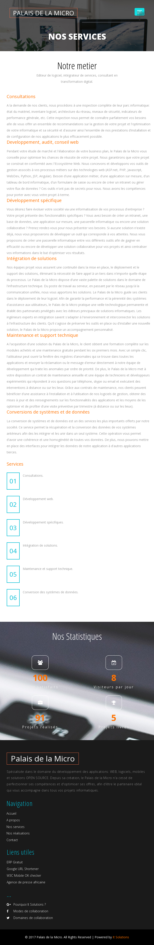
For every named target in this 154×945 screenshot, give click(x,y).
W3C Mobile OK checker (24, 875)
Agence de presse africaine (26, 882)
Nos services (15, 827)
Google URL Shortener (23, 869)
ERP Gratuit (15, 862)
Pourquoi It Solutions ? (26, 904)
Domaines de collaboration (30, 918)
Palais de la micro (43, 13)
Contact (12, 840)
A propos (13, 820)
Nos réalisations (18, 833)
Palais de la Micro (43, 758)
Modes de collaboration (27, 911)
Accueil (11, 813)
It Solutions (121, 937)
